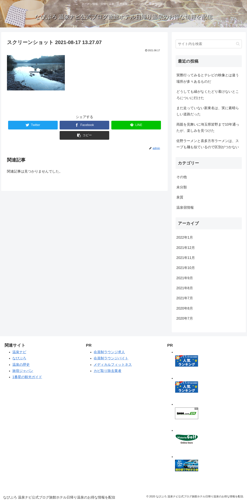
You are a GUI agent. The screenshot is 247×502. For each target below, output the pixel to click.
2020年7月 (184, 318)
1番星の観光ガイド (27, 377)
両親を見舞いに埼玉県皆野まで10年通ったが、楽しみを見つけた (207, 128)
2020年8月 (184, 308)
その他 (181, 177)
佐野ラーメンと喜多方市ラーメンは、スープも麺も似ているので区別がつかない (207, 144)
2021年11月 (185, 258)
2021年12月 (185, 248)
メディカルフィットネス (113, 365)
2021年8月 (184, 288)
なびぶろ (19, 358)
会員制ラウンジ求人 (109, 352)
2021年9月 (184, 278)
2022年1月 (184, 237)
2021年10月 (185, 268)
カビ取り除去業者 (107, 371)
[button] (237, 44)
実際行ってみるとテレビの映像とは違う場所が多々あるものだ (207, 78)
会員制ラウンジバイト (111, 358)
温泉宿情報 (185, 207)
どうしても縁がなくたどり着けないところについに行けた (207, 95)
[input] (209, 44)
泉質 (179, 197)
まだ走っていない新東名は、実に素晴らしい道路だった (207, 111)
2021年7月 (184, 298)
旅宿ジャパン (22, 371)
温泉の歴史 (21, 365)
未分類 (181, 187)
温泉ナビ (19, 352)
